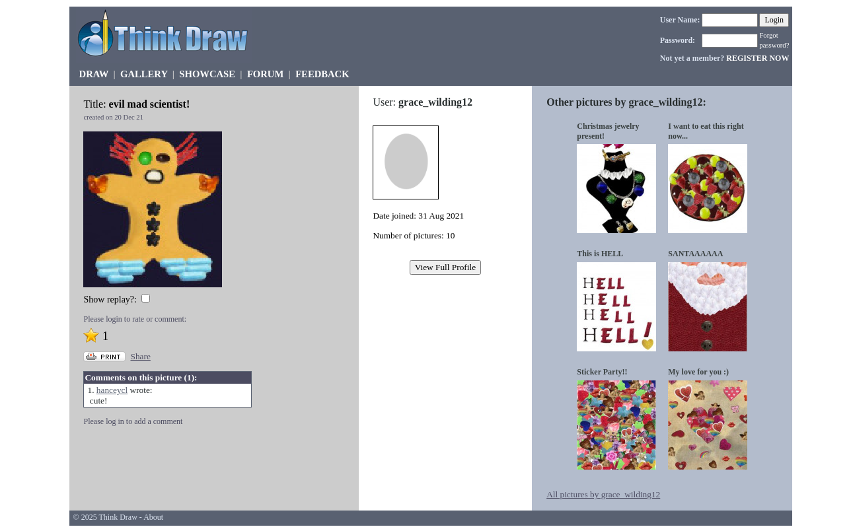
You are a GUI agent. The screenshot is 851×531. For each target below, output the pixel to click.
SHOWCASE (207, 74)
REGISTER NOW (757, 58)
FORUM (265, 74)
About (153, 517)
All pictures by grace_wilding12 (603, 494)
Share (140, 356)
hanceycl (112, 390)
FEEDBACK (322, 74)
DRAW (94, 74)
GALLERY (143, 74)
